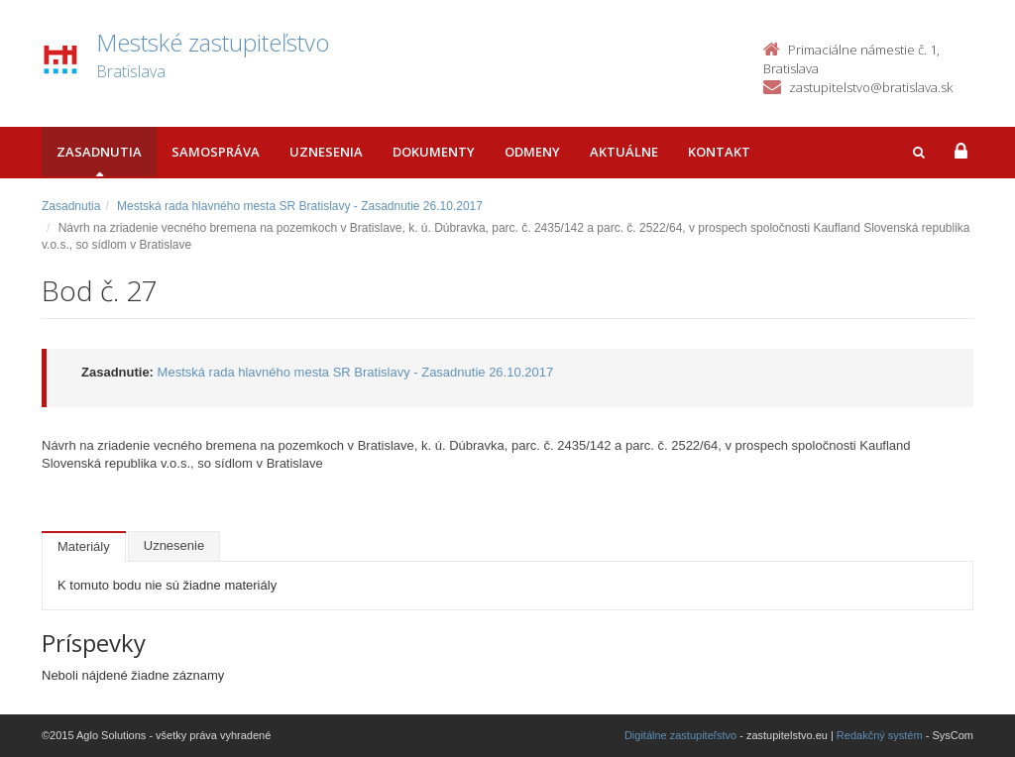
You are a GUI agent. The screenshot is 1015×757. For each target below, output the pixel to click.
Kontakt (719, 152)
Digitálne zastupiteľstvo (680, 735)
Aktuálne (624, 152)
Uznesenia (326, 152)
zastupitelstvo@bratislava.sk (871, 87)
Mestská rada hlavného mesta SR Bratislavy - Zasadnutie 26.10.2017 (300, 206)
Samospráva (215, 152)
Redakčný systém (880, 735)
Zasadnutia (99, 152)
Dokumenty (434, 152)
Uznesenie (174, 545)
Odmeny (532, 152)
